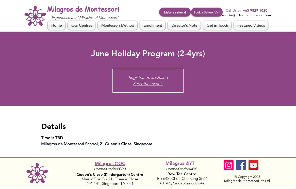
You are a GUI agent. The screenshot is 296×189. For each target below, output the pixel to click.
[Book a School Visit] (207, 12)
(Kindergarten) (117, 174)
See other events (148, 83)
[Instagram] (229, 165)
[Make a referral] (175, 12)
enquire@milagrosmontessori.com (246, 15)
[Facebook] (241, 165)
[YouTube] (253, 165)
